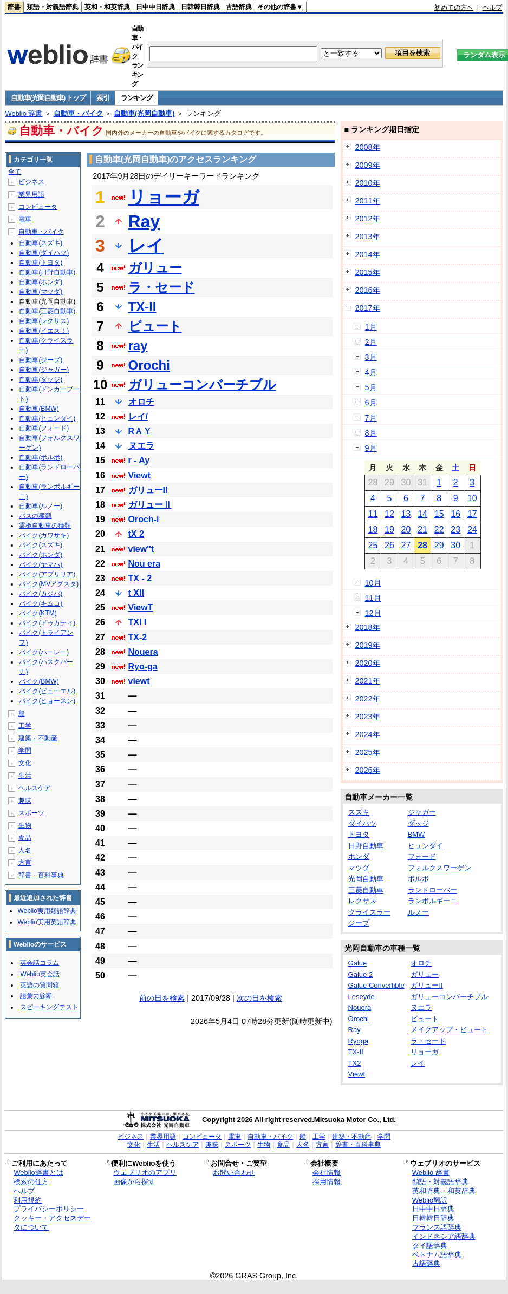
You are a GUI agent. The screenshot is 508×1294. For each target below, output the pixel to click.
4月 (371, 372)
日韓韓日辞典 (200, 7)
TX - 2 (140, 578)
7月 (371, 417)
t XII (136, 592)
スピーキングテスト (49, 1007)
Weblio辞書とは (38, 1172)
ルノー (418, 912)
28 (422, 545)
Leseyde (361, 997)
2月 (371, 342)
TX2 (354, 1063)
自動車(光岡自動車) (144, 113)
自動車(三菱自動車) (47, 311)
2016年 (367, 290)
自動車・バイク (78, 113)
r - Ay (139, 460)
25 (372, 545)
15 (439, 513)
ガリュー (155, 267)
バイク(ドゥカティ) (47, 623)
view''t (141, 549)
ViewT (140, 607)
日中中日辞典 (155, 7)
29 (439, 545)
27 (406, 545)
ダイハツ (362, 823)
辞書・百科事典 (41, 875)
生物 (24, 825)
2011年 (367, 200)
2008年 (367, 147)
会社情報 (326, 1172)
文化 (24, 763)
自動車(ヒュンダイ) (47, 418)
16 (455, 513)
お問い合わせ (234, 1172)
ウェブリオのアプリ (145, 1172)
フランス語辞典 (436, 1227)
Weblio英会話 (39, 974)
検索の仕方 (31, 1182)
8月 (371, 433)
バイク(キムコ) (40, 603)
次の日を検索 (259, 998)
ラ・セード (161, 287)
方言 (24, 862)
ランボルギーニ (432, 901)
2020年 (367, 663)
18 (372, 529)
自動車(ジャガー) (44, 369)
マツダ (358, 868)
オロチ (141, 401)
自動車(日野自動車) (47, 272)
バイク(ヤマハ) (40, 564)
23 (455, 529)
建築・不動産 (37, 738)
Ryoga (358, 1041)
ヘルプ (492, 7)
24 (472, 529)
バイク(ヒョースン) (47, 701)
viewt (139, 681)
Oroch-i (143, 519)
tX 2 (136, 533)
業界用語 (31, 194)
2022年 (367, 698)
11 (372, 513)
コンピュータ (37, 207)
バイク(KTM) (37, 613)
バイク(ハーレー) (44, 652)
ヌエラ (141, 445)
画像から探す (134, 1182)
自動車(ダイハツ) (44, 253)
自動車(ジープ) (40, 360)
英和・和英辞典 (107, 7)
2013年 (367, 236)
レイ (146, 245)
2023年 (367, 716)
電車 (24, 219)
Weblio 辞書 (23, 113)
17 (472, 513)
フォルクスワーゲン (439, 868)
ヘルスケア (34, 788)
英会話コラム (39, 963)
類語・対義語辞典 (53, 7)
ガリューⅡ (150, 504)
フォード (422, 856)
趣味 (24, 800)
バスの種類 (35, 516)
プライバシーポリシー (49, 1209)
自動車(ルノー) (40, 506)
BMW (416, 834)
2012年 (367, 218)
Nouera (143, 651)
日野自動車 (365, 846)
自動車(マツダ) (40, 291)
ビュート (155, 326)
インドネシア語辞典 (444, 1236)
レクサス (362, 901)
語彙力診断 (36, 996)
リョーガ (163, 197)
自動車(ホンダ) (40, 282)
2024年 (367, 734)
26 (389, 545)
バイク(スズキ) (40, 545)
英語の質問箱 (39, 985)
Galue (357, 963)
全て (14, 171)
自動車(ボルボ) (40, 457)
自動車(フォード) (44, 428)
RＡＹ (140, 431)
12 (389, 513)
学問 (24, 750)
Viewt (139, 475)
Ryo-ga (143, 666)
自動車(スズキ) (40, 243)
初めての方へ (453, 7)
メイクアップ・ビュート (449, 1030)
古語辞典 (239, 7)
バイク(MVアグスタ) (49, 584)
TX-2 (137, 637)
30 (455, 545)
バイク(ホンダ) (40, 555)
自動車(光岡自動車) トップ (48, 98)
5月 (371, 387)
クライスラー (369, 912)
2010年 (367, 183)
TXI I (137, 622)
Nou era (144, 563)
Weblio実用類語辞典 (46, 911)
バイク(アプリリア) (47, 574)
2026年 (367, 770)
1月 (371, 327)
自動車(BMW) (38, 408)
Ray (144, 221)
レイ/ (138, 416)
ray (138, 345)
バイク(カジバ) (40, 593)
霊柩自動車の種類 (45, 525)
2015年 (367, 272)
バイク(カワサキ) (44, 535)
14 (422, 513)
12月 (373, 613)
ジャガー (422, 812)
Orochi (149, 365)
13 (406, 513)
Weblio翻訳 (429, 1200)
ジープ (358, 923)
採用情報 (326, 1182)
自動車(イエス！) (44, 330)
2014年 (367, 254)
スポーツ (31, 813)
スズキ (358, 812)
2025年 (367, 752)
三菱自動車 (365, 890)
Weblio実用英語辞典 (46, 922)
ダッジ (418, 823)
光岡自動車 (365, 879)
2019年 (367, 645)
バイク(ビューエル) (47, 691)
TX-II (142, 306)
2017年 (367, 308)
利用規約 (28, 1200)
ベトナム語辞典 (436, 1255)
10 (472, 498)
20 (406, 529)
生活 (24, 775)
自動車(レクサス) (44, 321)
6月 (371, 402)
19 (389, 529)
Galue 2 (360, 974)
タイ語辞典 (429, 1246)
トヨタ (358, 834)
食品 (24, 838)
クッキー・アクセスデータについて (52, 1222)
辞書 (14, 7)
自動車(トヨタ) (40, 262)
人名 (24, 850)
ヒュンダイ (425, 846)
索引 (102, 98)
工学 (24, 726)
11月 (373, 598)
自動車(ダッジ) (40, 379)
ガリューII (148, 490)
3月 (371, 357)
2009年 (367, 165)
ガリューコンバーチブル (202, 384)
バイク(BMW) (38, 681)
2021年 (367, 680)
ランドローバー (432, 890)
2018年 (367, 627)
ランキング (137, 98)
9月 (371, 448)
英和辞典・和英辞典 (444, 1191)
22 (439, 529)
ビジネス (31, 182)
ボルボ (418, 879)
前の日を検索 (162, 998)
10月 (373, 583)
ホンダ (358, 856)
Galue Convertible (376, 985)
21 (422, 529)
